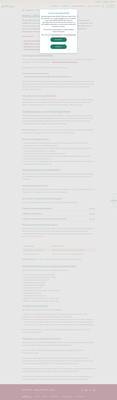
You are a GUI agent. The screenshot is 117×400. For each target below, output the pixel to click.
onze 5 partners (59, 18)
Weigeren (58, 46)
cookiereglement (70, 34)
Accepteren (58, 39)
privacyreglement (56, 34)
